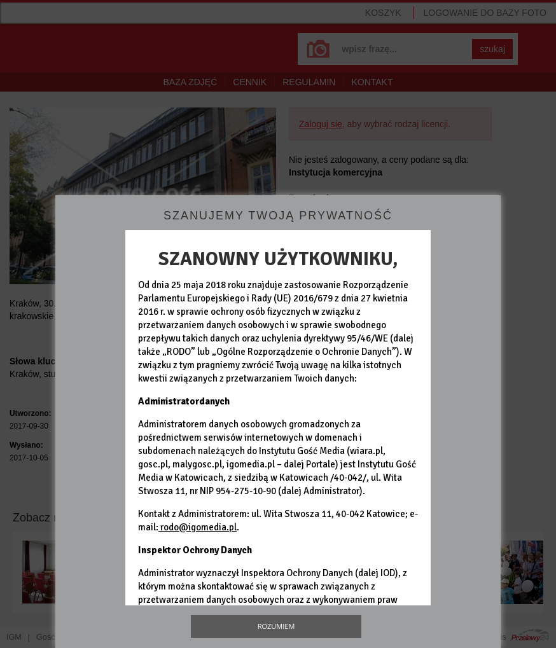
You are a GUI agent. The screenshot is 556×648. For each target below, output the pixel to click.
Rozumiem (276, 626)
